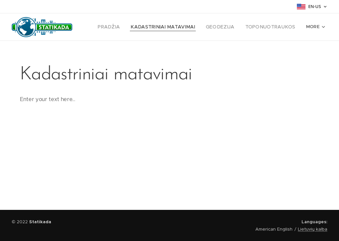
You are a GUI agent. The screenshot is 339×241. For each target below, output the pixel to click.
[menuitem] (124, 27)
